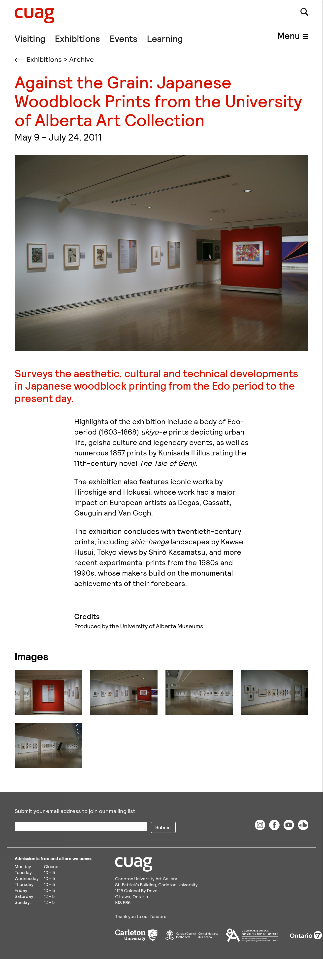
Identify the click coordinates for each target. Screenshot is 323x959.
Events (123, 38)
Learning (165, 38)
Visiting (30, 38)
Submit (163, 827)
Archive (81, 59)
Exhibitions (77, 38)
